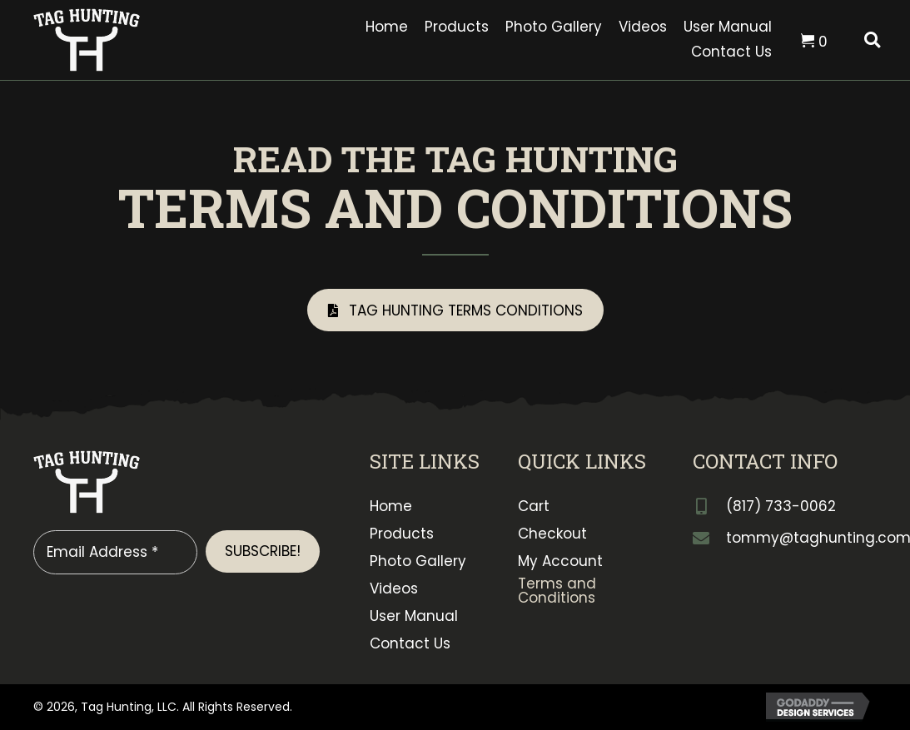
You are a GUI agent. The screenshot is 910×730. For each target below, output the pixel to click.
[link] (386, 27)
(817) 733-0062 (781, 506)
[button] (455, 310)
